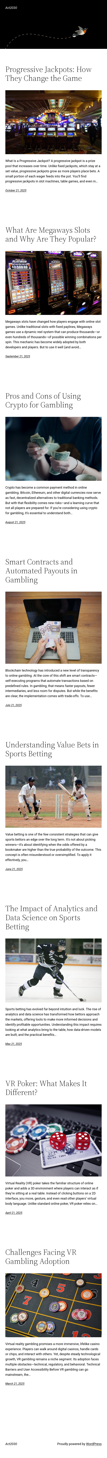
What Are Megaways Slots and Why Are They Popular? (50, 235)
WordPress (94, 1444)
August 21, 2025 (15, 522)
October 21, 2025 (15, 190)
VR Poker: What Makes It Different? (46, 1088)
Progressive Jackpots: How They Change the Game (48, 74)
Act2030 (11, 8)
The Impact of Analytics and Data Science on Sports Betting (51, 917)
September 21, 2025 (17, 356)
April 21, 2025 (13, 1212)
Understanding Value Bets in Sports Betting (52, 749)
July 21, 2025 (13, 705)
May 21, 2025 (13, 1044)
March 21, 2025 (14, 1383)
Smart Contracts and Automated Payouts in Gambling (41, 570)
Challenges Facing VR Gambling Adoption (41, 1257)
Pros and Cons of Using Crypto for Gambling (43, 400)
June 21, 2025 (14, 869)
